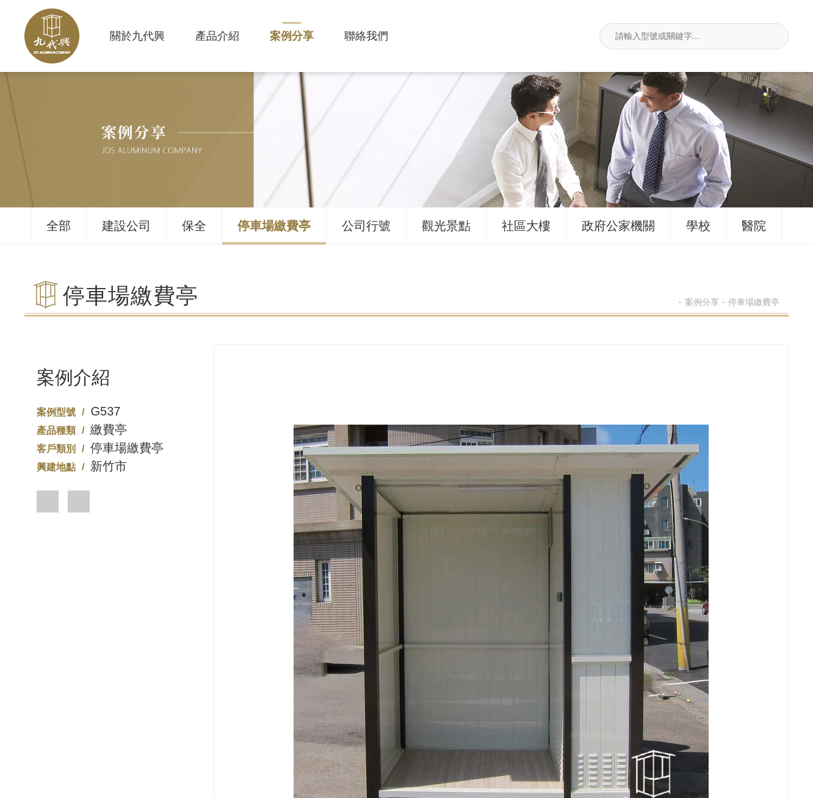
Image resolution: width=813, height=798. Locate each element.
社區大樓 (526, 225)
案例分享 (292, 36)
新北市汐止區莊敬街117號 (565, 719)
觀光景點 (446, 225)
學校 (698, 225)
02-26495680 (249, 719)
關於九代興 (137, 36)
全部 (58, 225)
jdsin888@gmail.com (722, 719)
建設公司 (126, 225)
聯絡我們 (366, 36)
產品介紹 (217, 36)
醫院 (754, 225)
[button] (48, 501)
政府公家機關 (618, 225)
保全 (194, 225)
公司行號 (366, 225)
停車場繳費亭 (274, 225)
